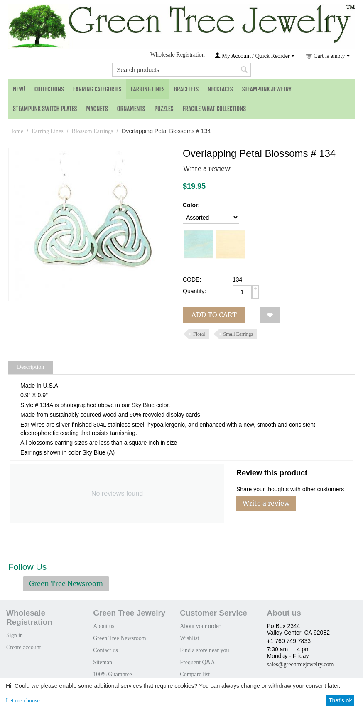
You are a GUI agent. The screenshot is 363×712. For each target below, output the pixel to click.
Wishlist (189, 638)
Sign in (14, 635)
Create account (23, 647)
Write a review (206, 168)
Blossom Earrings (92, 131)
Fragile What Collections (214, 109)
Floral (199, 334)
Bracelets (186, 89)
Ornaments (131, 109)
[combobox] (181, 70)
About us (103, 626)
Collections (49, 89)
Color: (191, 205)
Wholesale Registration (177, 55)
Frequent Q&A (197, 662)
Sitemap (102, 662)
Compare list (195, 674)
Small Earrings (238, 334)
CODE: (192, 279)
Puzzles (164, 109)
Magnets (97, 109)
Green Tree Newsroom (66, 583)
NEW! (19, 89)
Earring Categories (97, 89)
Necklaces (220, 89)
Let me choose (23, 700)
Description (30, 367)
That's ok (340, 700)
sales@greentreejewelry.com (300, 664)
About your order (200, 626)
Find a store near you (204, 650)
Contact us (105, 650)
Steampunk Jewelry (267, 89)
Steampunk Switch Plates (45, 109)
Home (16, 131)
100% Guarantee (112, 674)
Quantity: (194, 291)
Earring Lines (147, 89)
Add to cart (214, 315)
